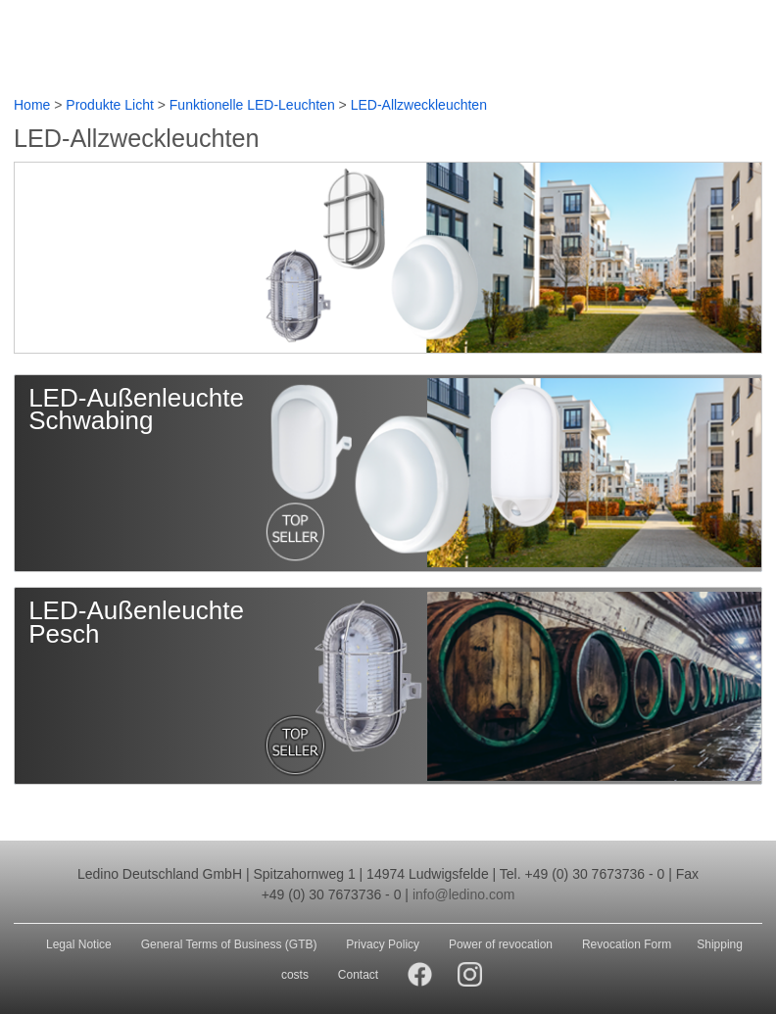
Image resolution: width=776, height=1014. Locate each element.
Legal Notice (79, 944)
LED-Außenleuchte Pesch (136, 622)
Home (32, 105)
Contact (358, 975)
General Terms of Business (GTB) (229, 944)
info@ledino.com (463, 894)
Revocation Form (626, 944)
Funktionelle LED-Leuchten (252, 105)
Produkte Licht (110, 105)
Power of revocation (501, 944)
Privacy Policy (382, 944)
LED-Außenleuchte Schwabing (136, 409)
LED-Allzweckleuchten (419, 105)
